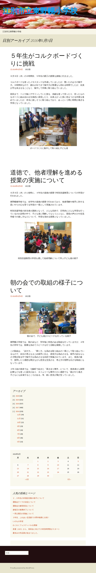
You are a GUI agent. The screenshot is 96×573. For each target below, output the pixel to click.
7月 (18, 434)
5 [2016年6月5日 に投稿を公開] (78, 461)
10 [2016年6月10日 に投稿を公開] (58, 465)
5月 (18, 442)
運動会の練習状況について (23, 506)
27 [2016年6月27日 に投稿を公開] (18, 476)
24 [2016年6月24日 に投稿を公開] (58, 472)
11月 (19, 418)
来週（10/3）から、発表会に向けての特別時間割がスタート (36, 529)
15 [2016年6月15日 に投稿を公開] (38, 468)
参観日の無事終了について (23, 510)
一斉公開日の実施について (23, 513)
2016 (17, 411)
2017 (17, 407)
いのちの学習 (18, 521)
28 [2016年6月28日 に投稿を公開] (28, 476)
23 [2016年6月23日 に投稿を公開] (48, 472)
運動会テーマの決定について (24, 502)
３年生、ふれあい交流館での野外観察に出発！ (31, 517)
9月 (18, 426)
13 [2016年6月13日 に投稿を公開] (18, 468)
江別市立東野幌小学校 (11, 31)
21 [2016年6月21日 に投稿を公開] (28, 472)
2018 (17, 404)
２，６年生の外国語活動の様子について (28, 498)
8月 (18, 430)
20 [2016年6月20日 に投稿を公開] (18, 472)
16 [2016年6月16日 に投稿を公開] (48, 468)
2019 (17, 400)
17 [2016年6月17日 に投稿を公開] (58, 468)
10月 (19, 422)
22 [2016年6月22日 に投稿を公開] (38, 472)
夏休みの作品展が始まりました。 (26, 533)
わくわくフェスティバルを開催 (25, 525)
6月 (18, 438)
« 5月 (27, 479)
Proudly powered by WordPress (22, 568)
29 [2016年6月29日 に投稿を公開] (38, 476)
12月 (19, 414)
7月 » (69, 479)
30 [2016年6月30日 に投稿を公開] (48, 476)
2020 (17, 396)
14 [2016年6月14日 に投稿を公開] (28, 468)
